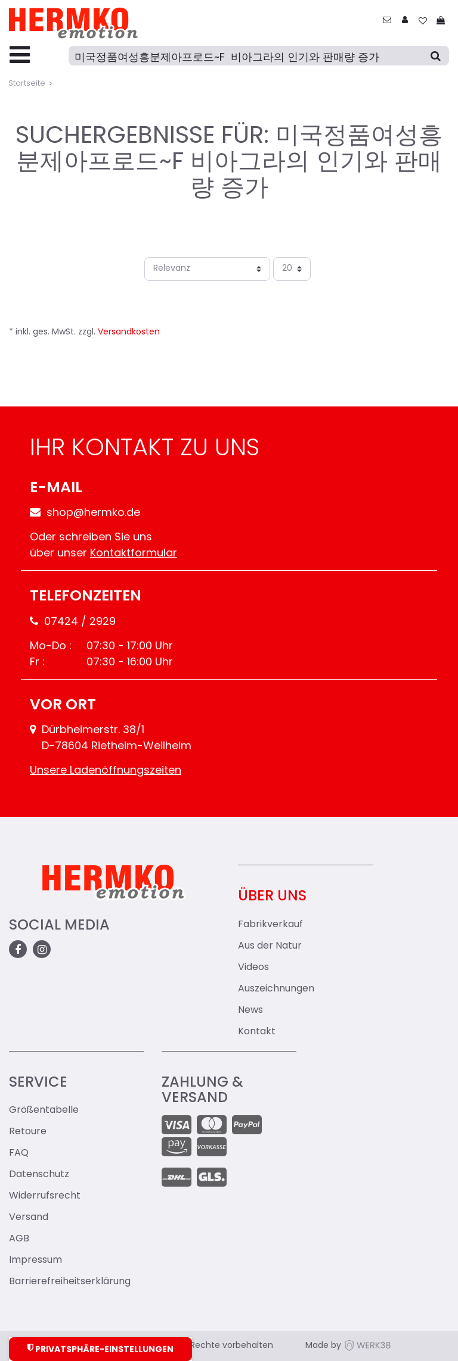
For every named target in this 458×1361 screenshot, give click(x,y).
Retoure (28, 1132)
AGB (19, 1239)
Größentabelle (44, 1110)
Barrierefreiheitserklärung (70, 1282)
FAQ (19, 1153)
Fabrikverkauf (270, 925)
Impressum (35, 1260)
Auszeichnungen (276, 989)
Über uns (272, 897)
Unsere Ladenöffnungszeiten (105, 771)
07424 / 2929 (73, 622)
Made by (348, 1345)
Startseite (26, 83)
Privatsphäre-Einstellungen (100, 1348)
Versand (28, 1217)
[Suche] (259, 55)
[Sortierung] (207, 269)
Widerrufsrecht (45, 1196)
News (250, 1010)
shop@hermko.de (85, 513)
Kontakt (257, 1032)
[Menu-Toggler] (19, 56)
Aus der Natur (270, 946)
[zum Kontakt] (387, 21)
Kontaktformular (133, 553)
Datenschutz (39, 1174)
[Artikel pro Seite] (292, 269)
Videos (253, 967)
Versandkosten (129, 332)
